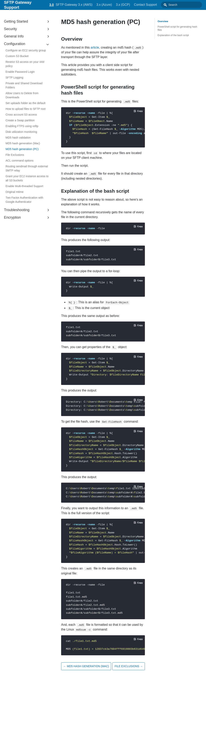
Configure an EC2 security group (26, 50)
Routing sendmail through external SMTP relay (27, 168)
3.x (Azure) (111, 4)
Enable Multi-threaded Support (24, 186)
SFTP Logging (14, 77)
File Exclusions (15, 154)
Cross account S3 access (21, 114)
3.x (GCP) (130, 4)
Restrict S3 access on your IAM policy (25, 64)
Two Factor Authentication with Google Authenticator (24, 199)
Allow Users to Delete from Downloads (22, 95)
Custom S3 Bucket (17, 56)
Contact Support (152, 4)
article (95, 47)
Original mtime (14, 191)
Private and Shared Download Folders (24, 85)
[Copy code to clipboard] (138, 111)
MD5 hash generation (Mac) (23, 143)
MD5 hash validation (18, 137)
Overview (163, 21)
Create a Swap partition (20, 120)
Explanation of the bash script (173, 35)
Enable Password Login (20, 71)
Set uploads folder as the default (25, 103)
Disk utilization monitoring (21, 131)
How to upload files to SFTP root (25, 108)
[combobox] (185, 5)
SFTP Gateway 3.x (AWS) (81, 4)
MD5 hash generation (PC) (22, 149)
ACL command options (20, 160)
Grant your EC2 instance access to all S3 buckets (27, 178)
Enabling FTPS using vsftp (22, 126)
